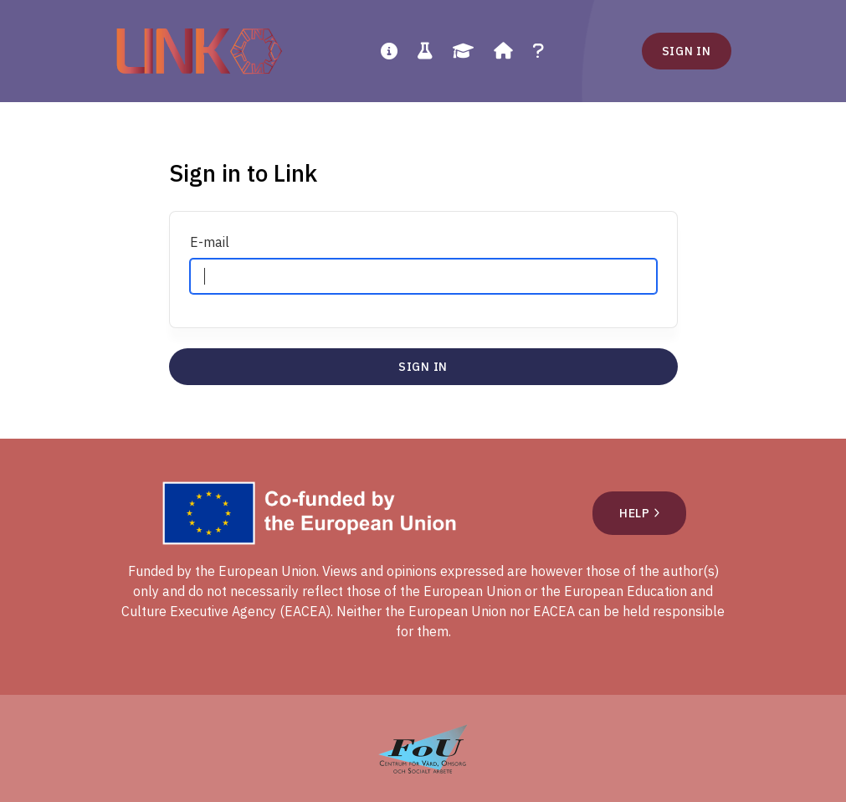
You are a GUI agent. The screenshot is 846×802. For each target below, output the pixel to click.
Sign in (686, 51)
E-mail (209, 242)
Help (639, 513)
